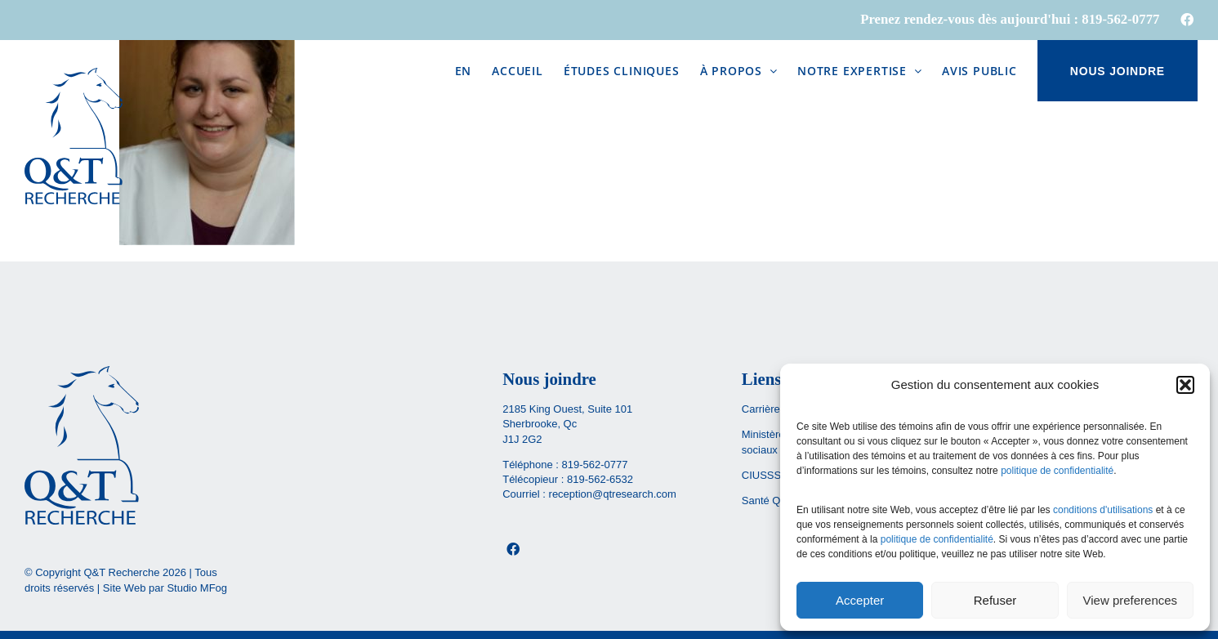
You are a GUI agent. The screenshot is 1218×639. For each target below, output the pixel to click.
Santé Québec (776, 500)
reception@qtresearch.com (612, 494)
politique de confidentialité (1057, 470)
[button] (1185, 385)
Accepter (860, 600)
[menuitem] (463, 70)
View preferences (1130, 600)
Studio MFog (197, 588)
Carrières (763, 409)
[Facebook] (513, 549)
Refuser (995, 600)
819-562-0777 (594, 464)
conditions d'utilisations (1103, 510)
